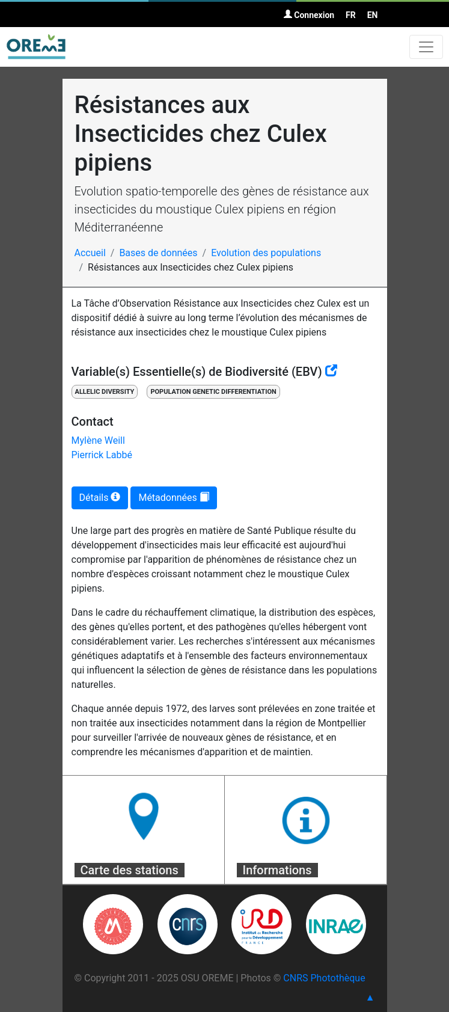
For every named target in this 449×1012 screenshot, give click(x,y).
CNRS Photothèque (324, 978)
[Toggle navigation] (426, 47)
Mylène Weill (98, 440)
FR (351, 15)
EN (372, 15)
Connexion (309, 15)
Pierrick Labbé (102, 455)
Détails (100, 497)
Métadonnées (173, 497)
